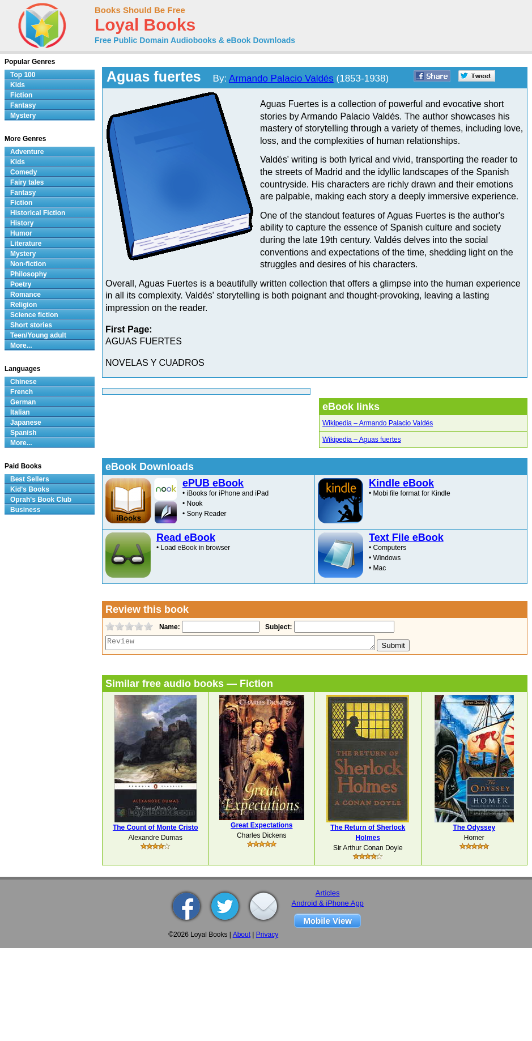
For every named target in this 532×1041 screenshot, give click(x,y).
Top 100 (22, 75)
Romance (25, 294)
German (23, 402)
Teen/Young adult (38, 335)
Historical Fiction (37, 213)
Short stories (31, 325)
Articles (328, 893)
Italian (20, 412)
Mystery (23, 116)
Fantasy (23, 105)
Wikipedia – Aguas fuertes (361, 439)
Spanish (23, 433)
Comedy (23, 172)
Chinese (23, 382)
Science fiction (34, 315)
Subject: (277, 627)
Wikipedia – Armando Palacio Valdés (377, 423)
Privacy (267, 934)
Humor (21, 233)
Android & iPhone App (328, 903)
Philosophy (28, 274)
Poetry (20, 284)
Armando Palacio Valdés (281, 78)
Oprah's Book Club (40, 500)
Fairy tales (27, 182)
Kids (17, 85)
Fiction (21, 95)
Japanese (25, 422)
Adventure (27, 152)
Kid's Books (29, 489)
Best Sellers (29, 479)
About (241, 934)
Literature (25, 244)
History (21, 223)
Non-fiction (28, 264)
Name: (168, 627)
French (21, 392)
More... (21, 345)
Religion (23, 305)
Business (25, 510)
